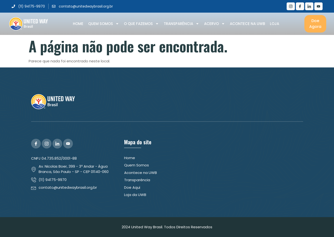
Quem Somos (103, 23)
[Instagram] (291, 6)
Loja (274, 23)
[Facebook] (300, 6)
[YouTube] (68, 143)
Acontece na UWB (247, 23)
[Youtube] (318, 6)
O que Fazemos (141, 23)
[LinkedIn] (309, 6)
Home (78, 23)
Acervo (214, 23)
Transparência (181, 23)
